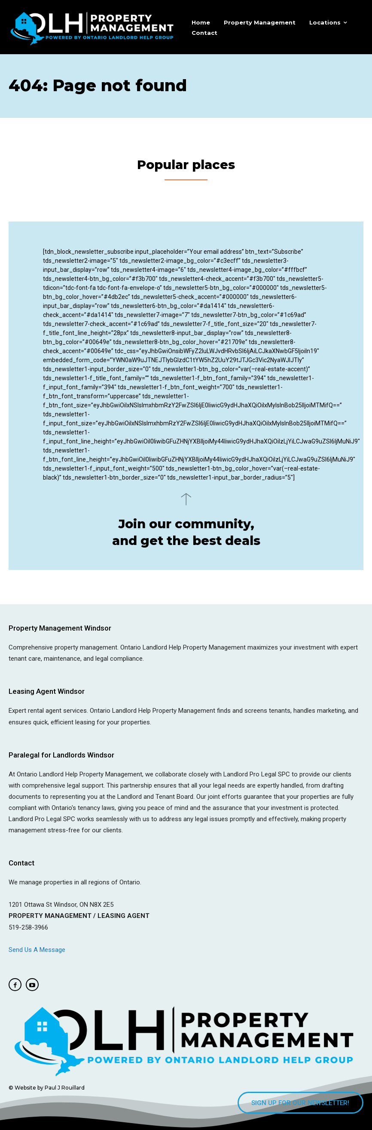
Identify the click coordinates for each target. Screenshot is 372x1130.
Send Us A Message (38, 948)
